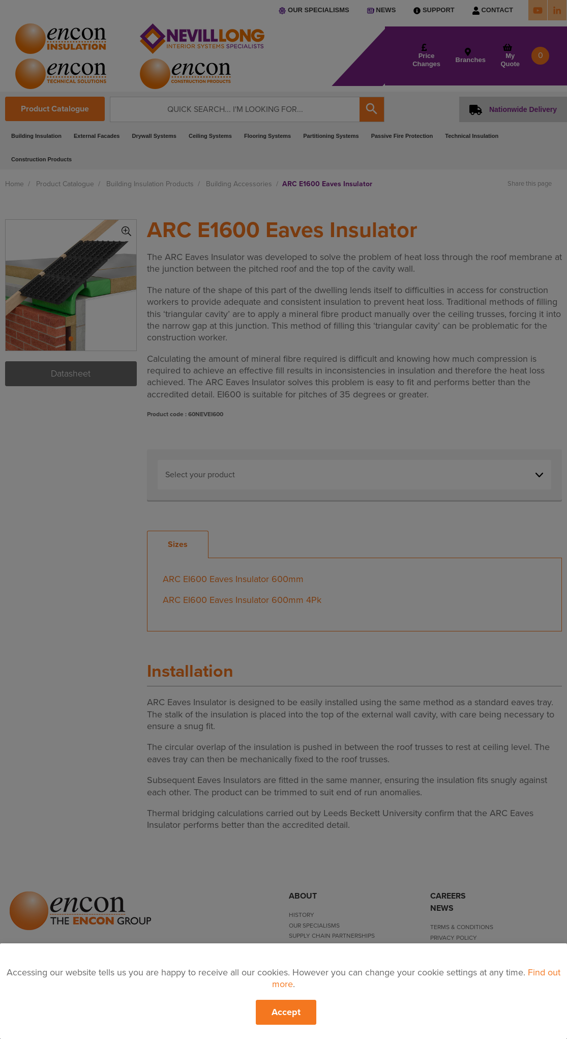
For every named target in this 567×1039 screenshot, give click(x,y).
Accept (286, 1012)
